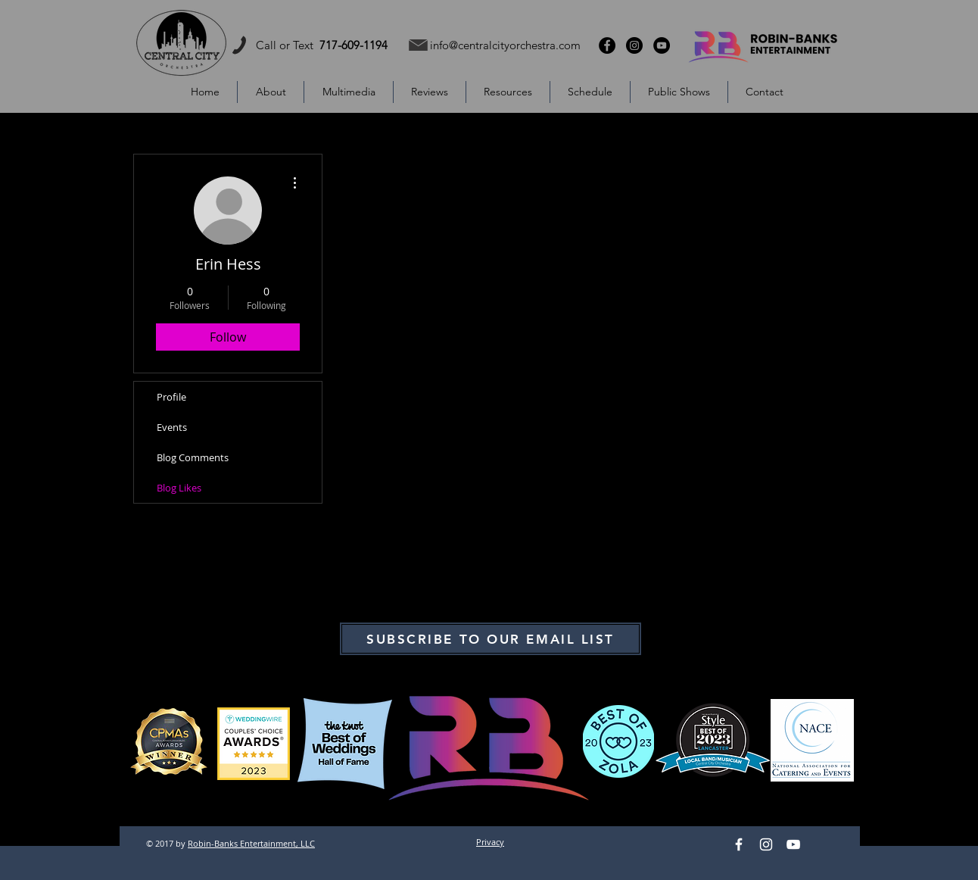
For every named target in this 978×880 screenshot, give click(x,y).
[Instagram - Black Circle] (634, 45)
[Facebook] (738, 844)
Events (172, 427)
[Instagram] (766, 844)
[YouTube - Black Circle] (661, 45)
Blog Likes (179, 488)
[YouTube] (793, 844)
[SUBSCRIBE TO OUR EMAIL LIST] (490, 639)
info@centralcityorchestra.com (505, 45)
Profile (171, 397)
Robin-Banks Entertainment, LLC (251, 843)
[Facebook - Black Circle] (607, 45)
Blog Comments (193, 457)
